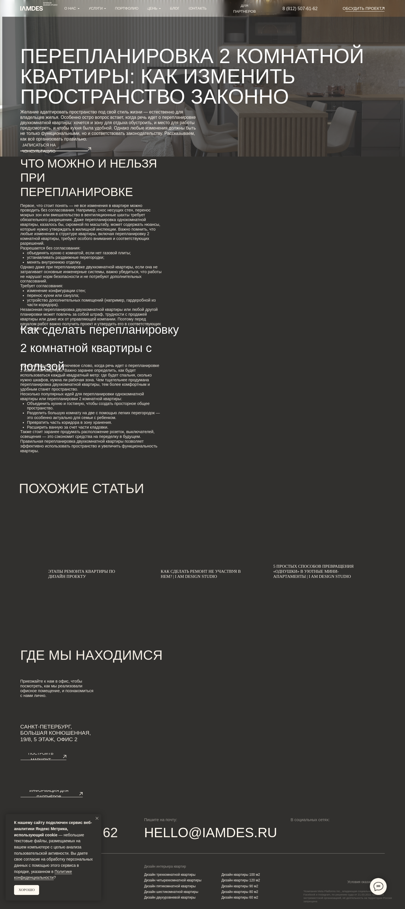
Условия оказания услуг (366, 882)
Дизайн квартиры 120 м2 (240, 880)
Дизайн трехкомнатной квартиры (169, 875)
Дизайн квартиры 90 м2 (239, 886)
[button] (362, 8)
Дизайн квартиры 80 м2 (239, 892)
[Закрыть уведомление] (97, 818)
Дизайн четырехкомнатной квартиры (172, 880)
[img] (315, 832)
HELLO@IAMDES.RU (210, 832)
